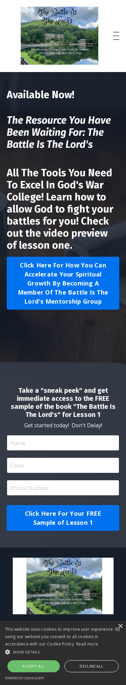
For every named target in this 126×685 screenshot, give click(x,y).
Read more (87, 644)
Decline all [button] (91, 666)
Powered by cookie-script (24, 678)
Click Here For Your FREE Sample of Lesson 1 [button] (63, 517)
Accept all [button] (33, 666)
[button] (63, 651)
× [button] (120, 626)
